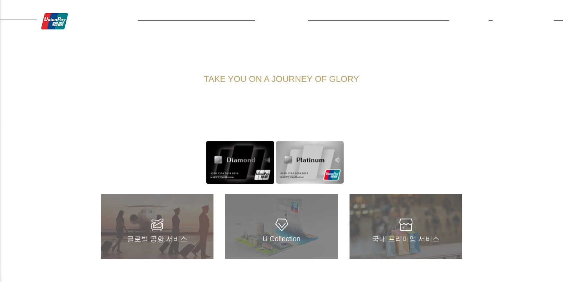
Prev (214, 162)
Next (335, 162)
